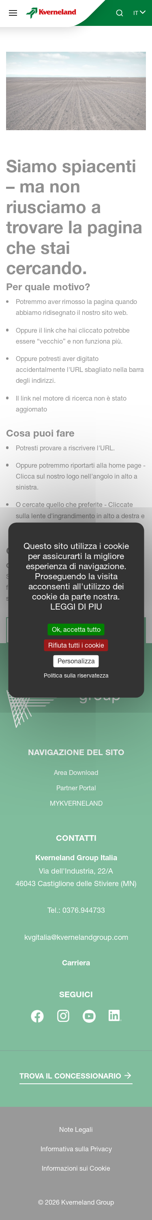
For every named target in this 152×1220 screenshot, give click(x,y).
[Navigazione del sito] (13, 13)
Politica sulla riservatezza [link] (76, 675)
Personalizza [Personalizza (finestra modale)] (76, 661)
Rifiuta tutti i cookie (76, 645)
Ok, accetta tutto (76, 629)
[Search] (119, 13)
